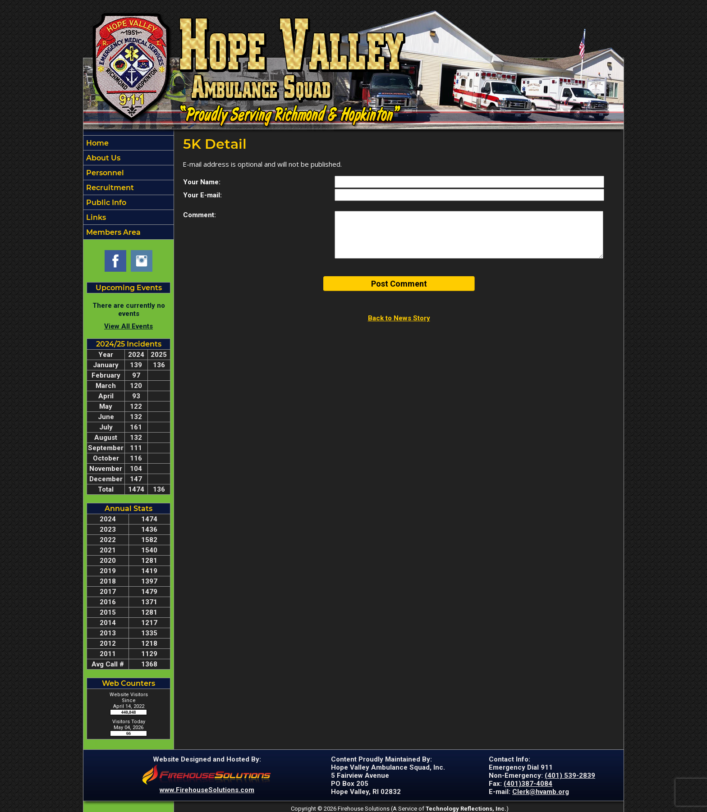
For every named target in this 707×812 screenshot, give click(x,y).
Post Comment (399, 283)
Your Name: (201, 182)
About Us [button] (102, 158)
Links (95, 217)
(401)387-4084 (528, 784)
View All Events (128, 326)
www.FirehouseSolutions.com (207, 790)
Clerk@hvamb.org (540, 792)
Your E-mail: (202, 195)
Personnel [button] (104, 173)
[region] (128, 187)
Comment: (199, 215)
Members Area (112, 232)
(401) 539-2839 (570, 775)
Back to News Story (399, 318)
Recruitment (109, 187)
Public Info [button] (105, 202)
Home (96, 143)
